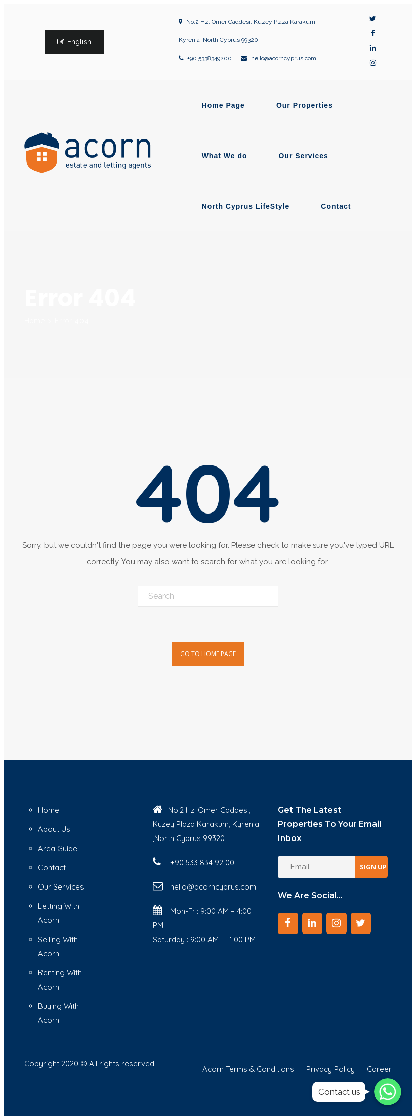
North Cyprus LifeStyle (246, 206)
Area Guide (57, 848)
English (79, 42)
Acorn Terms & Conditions (248, 1069)
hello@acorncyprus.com (283, 58)
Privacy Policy (330, 1069)
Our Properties (304, 105)
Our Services (303, 156)
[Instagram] (336, 923)
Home (34, 321)
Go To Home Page (208, 653)
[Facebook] (288, 923)
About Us (54, 829)
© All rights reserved (117, 1063)
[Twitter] (361, 923)
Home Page (223, 105)
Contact (336, 206)
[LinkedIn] (312, 923)
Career (379, 1069)
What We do (224, 156)
